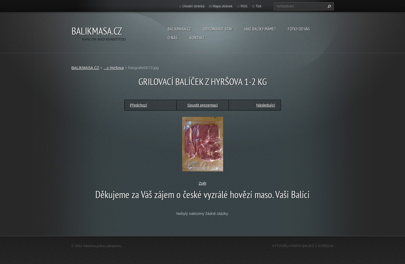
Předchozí (138, 105)
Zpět (202, 183)
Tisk (259, 6)
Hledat (328, 6)
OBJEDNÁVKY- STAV (217, 29)
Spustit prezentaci (202, 105)
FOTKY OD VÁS (299, 29)
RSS (244, 6)
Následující (265, 105)
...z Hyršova (114, 68)
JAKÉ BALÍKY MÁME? (260, 29)
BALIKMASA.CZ (179, 29)
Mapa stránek (223, 6)
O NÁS (173, 37)
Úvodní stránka (193, 6)
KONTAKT (197, 37)
